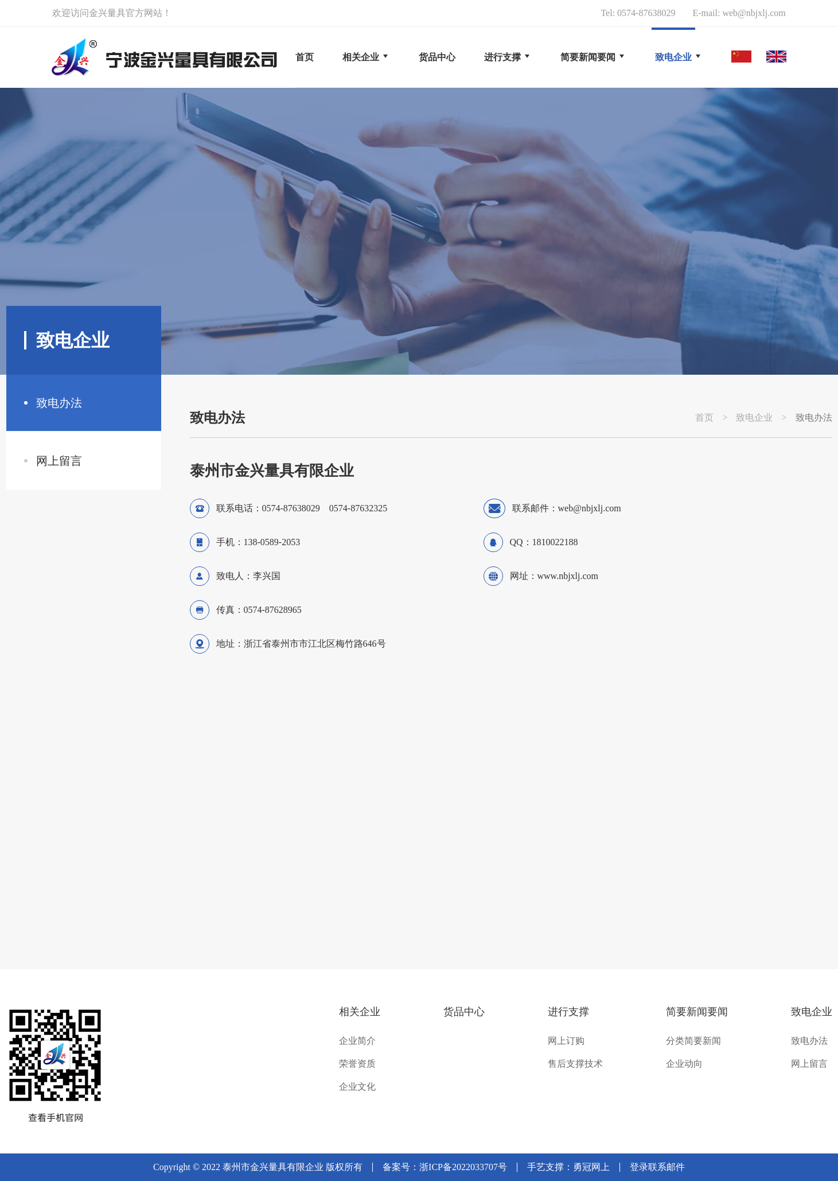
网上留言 (59, 460)
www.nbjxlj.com (568, 576)
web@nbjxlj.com (753, 13)
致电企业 (754, 417)
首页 (304, 57)
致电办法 (59, 403)
